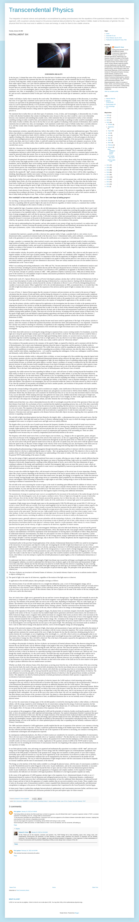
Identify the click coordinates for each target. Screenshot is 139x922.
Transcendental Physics (41, 9)
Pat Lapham (17, 811)
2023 (108, 120)
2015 (108, 179)
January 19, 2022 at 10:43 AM (39, 832)
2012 (108, 186)
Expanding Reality (42, 801)
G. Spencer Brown (51, 801)
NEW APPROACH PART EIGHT (111, 152)
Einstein (35, 801)
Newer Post (12, 887)
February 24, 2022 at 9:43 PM (29, 850)
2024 (108, 117)
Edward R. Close (23, 832)
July (109, 133)
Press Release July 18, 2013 (114, 38)
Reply (15, 825)
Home (54, 887)
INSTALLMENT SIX (111, 160)
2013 (108, 184)
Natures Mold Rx (110, 98)
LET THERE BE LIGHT (111, 156)
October (110, 124)
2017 (108, 174)
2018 (108, 172)
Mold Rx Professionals (109, 101)
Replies (18, 828)
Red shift (75, 801)
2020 (108, 167)
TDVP (84, 801)
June (109, 135)
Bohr (15, 801)
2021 (108, 165)
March (110, 142)
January (110, 147)
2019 (108, 170)
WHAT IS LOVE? (14, 899)
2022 (108, 122)
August (110, 130)
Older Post (95, 887)
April (109, 140)
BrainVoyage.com (111, 104)
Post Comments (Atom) (22, 890)
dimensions (19, 801)
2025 (108, 115)
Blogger (77, 913)
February (110, 145)
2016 (108, 177)
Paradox (70, 801)
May (109, 138)
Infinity (58, 801)
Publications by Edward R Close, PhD (116, 40)
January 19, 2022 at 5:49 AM (29, 811)
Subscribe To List (110, 35)
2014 (108, 181)
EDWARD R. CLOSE (28, 801)
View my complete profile (111, 91)
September (111, 127)
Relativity (80, 801)
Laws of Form (64, 801)
